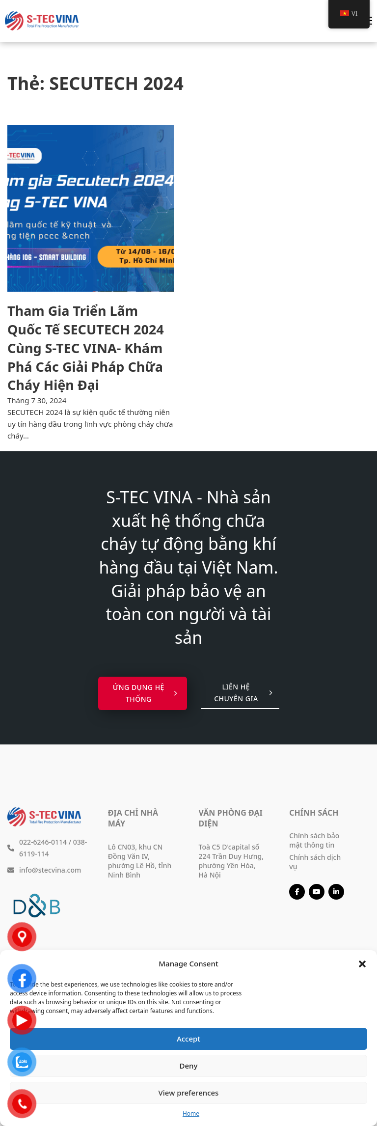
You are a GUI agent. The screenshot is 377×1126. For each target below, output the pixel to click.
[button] (362, 964)
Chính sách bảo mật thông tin (314, 840)
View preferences (189, 1093)
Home (191, 1113)
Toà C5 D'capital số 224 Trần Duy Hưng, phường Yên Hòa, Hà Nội (231, 860)
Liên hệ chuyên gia (243, 692)
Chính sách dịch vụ (315, 861)
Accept (188, 1039)
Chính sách (313, 812)
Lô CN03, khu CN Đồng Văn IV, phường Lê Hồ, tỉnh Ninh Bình (140, 860)
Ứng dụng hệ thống (145, 693)
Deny (189, 1066)
